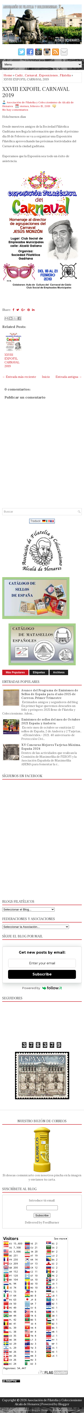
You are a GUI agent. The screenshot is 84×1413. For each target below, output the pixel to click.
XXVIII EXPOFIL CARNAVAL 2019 (35, 92)
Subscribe (42, 974)
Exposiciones (48, 75)
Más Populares (15, 672)
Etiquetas (39, 672)
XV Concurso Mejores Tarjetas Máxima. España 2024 (51, 747)
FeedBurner (51, 1222)
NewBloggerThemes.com (66, 1410)
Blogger (63, 1404)
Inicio (46, 377)
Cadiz (19, 75)
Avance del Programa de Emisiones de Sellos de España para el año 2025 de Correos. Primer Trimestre (49, 694)
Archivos (59, 672)
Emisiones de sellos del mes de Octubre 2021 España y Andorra (50, 721)
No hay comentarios (15, 109)
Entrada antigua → (69, 377)
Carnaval (31, 75)
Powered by (42, 988)
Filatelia (65, 75)
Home (8, 75)
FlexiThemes (23, 1410)
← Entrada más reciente (19, 377)
